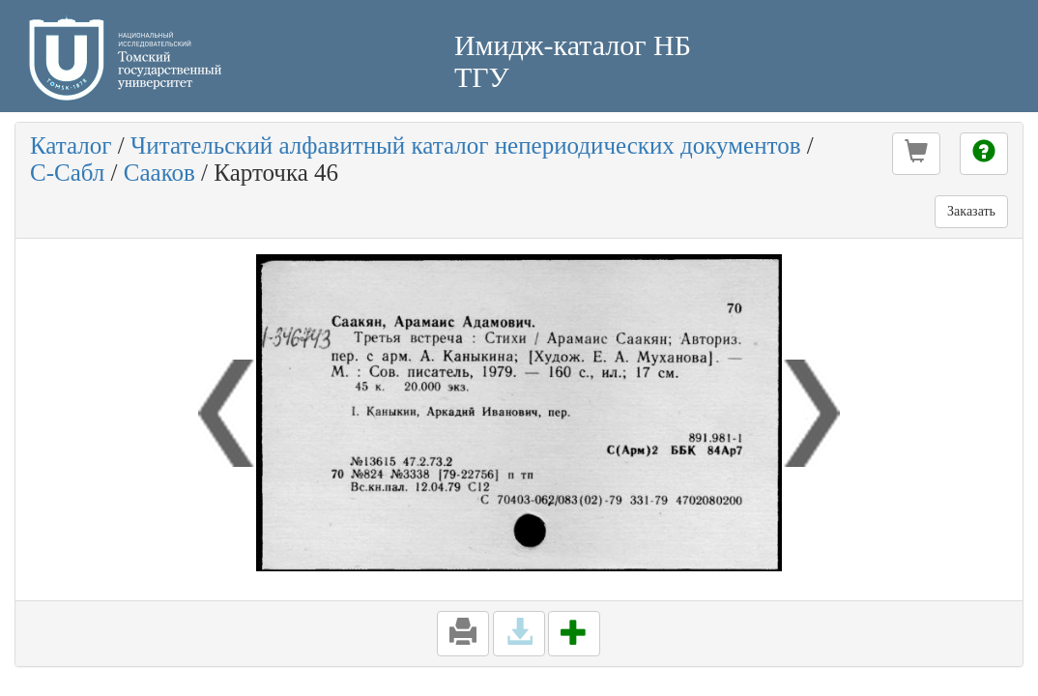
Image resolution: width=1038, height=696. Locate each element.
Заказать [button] (971, 211)
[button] (916, 153)
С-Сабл (67, 173)
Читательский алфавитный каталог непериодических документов (465, 145)
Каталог (71, 145)
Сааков (159, 173)
